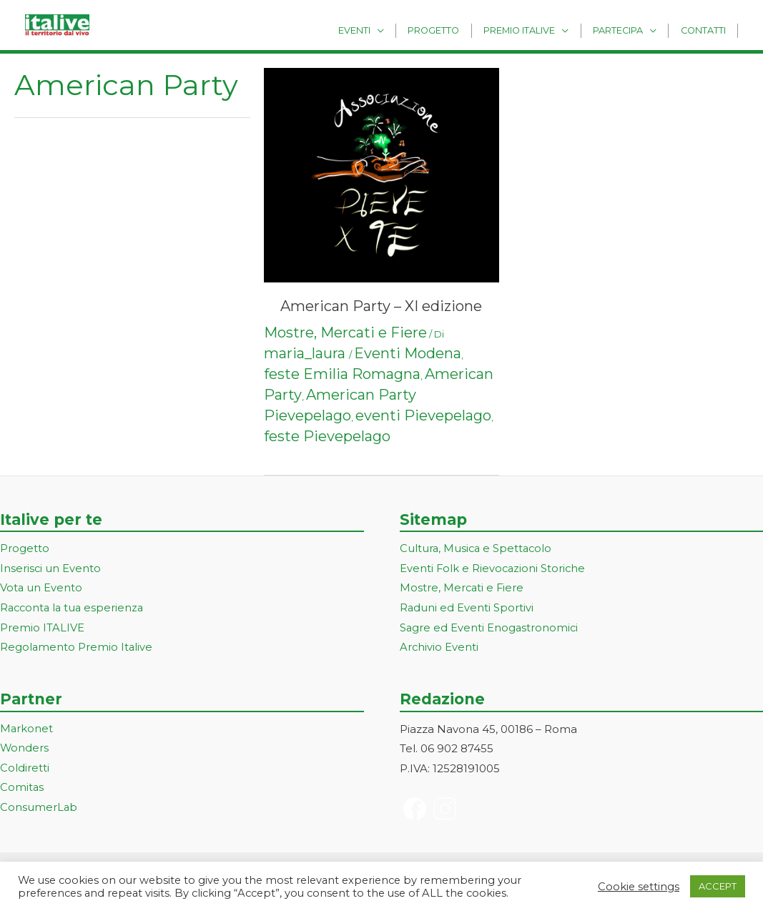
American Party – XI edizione (381, 306)
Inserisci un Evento (51, 569)
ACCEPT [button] (718, 886)
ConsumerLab (39, 809)
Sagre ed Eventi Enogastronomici (490, 629)
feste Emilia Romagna (342, 374)
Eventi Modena (407, 353)
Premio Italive (532, 29)
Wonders (24, 750)
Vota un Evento (41, 589)
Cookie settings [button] (638, 886)
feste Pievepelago (327, 436)
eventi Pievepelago (423, 415)
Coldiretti (24, 769)
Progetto (452, 29)
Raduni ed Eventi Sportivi (467, 609)
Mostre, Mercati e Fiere (345, 332)
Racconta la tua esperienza (74, 609)
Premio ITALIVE (42, 629)
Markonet (27, 730)
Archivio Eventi (439, 648)
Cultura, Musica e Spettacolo (477, 549)
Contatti (705, 29)
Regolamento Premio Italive (77, 648)
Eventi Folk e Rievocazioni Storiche (494, 569)
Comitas (22, 789)
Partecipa (626, 29)
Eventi (377, 29)
